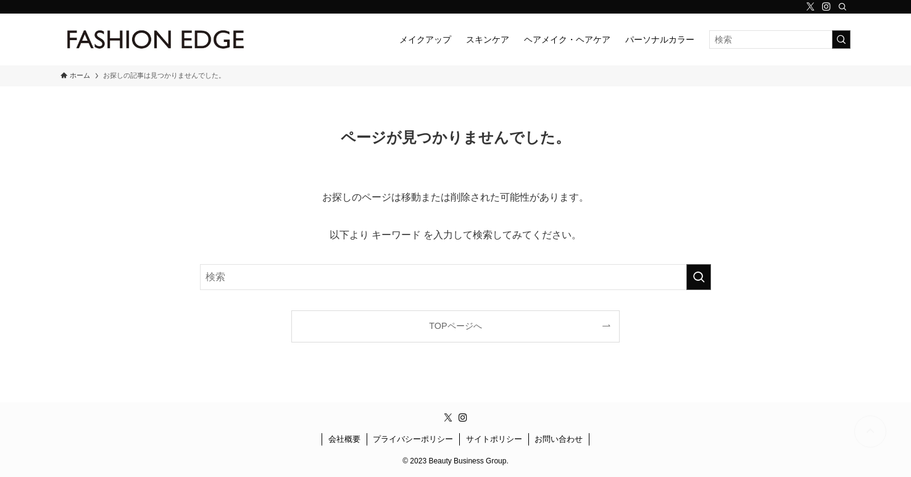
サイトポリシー (494, 439)
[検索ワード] (780, 39)
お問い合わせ (559, 439)
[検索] (842, 7)
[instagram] (826, 7)
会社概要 (344, 439)
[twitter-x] (810, 7)
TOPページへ (455, 326)
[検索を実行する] (841, 39)
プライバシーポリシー (413, 439)
